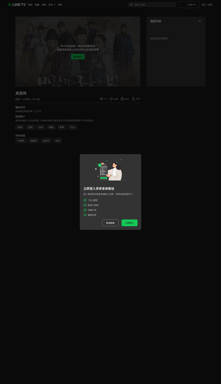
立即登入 (129, 222)
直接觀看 (110, 222)
